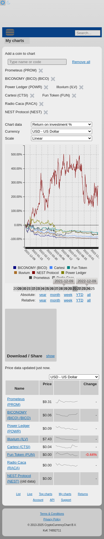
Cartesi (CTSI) (18, 447)
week (68, 295)
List (18, 494)
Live (29, 494)
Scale (9, 138)
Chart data (13, 124)
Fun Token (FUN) (21, 455)
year (42, 295)
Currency (12, 131)
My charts (15, 40)
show (50, 356)
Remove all (81, 62)
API (52, 499)
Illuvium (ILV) (17, 439)
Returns (83, 494)
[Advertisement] (31, 333)
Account (38, 499)
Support (66, 499)
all (89, 295)
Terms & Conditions (52, 513)
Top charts (45, 494)
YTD (79, 295)
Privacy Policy (51, 519)
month (55, 295)
